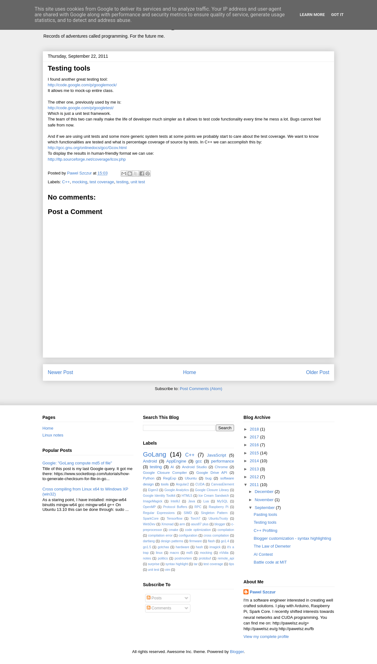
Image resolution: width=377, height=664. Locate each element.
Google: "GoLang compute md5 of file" (77, 463)
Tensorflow (175, 518)
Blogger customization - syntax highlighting (292, 538)
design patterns (172, 541)
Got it (337, 14)
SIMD (188, 513)
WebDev (149, 524)
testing (122, 181)
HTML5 (187, 495)
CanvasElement (222, 484)
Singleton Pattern (214, 513)
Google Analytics (176, 490)
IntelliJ (175, 501)
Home (189, 372)
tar (196, 564)
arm (182, 524)
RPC (197, 507)
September (265, 507)
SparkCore (151, 518)
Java (191, 501)
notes (147, 558)
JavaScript (216, 455)
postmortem (183, 558)
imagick (215, 547)
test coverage (102, 181)
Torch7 (195, 518)
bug (208, 478)
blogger (220, 524)
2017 (255, 437)
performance (222, 461)
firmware (195, 541)
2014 (255, 460)
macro (174, 552)
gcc (198, 461)
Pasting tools (265, 514)
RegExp (169, 478)
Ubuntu (191, 478)
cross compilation (216, 535)
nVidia (223, 552)
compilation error (160, 535)
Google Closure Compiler (165, 472)
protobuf (205, 558)
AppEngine (176, 461)
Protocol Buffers (175, 507)
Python (148, 478)
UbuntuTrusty (218, 518)
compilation (225, 530)
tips (231, 564)
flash (211, 541)
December (265, 491)
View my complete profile (266, 636)
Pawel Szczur (263, 592)
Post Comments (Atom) (201, 388)
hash (199, 547)
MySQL (222, 501)
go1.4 (225, 541)
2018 (255, 429)
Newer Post (60, 372)
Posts (154, 598)
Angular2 (182, 484)
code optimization (198, 530)
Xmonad (167, 524)
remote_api (226, 558)
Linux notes (52, 435)
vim (167, 569)
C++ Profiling (265, 530)
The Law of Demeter (272, 546)
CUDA (200, 484)
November (265, 499)
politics (163, 558)
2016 (255, 444)
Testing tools (265, 522)
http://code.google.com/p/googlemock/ (82, 85)
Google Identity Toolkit (159, 495)
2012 (255, 476)
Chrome (221, 467)
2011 (255, 484)
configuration (188, 535)
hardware (182, 547)
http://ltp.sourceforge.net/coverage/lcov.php (87, 159)
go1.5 (147, 547)
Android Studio (194, 467)
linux (159, 552)
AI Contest (263, 554)
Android (150, 461)
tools (165, 484)
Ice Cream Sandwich (214, 495)
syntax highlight (176, 564)
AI (172, 467)
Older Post (317, 372)
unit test (138, 181)
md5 (189, 552)
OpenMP (149, 507)
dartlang (149, 541)
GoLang (154, 454)
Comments (159, 608)
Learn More (312, 14)
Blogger (237, 651)
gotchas (163, 547)
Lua (206, 501)
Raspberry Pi (218, 507)
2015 (255, 453)
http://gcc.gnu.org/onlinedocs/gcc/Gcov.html (87, 147)
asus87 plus (200, 524)
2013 (255, 469)
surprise (154, 564)
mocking (79, 181)
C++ (66, 181)
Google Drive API (211, 472)
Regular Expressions (159, 513)
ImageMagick (152, 501)
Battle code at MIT (270, 562)
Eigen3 (153, 490)
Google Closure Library (212, 490)
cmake (173, 530)
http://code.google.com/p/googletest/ (81, 107)
